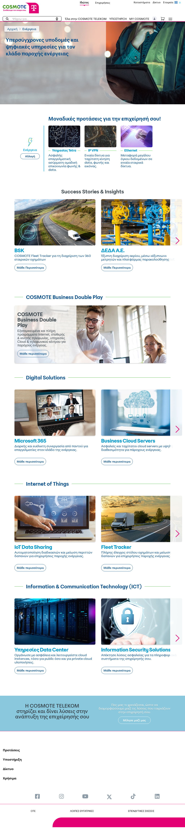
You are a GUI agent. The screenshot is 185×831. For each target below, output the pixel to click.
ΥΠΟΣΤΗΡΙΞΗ (118, 19)
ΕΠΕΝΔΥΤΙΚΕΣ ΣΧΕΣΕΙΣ (141, 810)
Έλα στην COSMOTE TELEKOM (86, 19)
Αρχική (12, 29)
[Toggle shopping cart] (164, 18)
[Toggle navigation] (169, 19)
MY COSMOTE (139, 19)
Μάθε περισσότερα (33, 353)
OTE (33, 810)
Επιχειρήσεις (102, 2)
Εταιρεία (168, 2)
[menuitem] (37, 796)
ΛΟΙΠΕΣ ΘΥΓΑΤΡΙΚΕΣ (82, 810)
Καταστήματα (142, 2)
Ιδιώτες (84, 2)
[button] (154, 18)
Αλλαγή (30, 156)
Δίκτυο (157, 2)
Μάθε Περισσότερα (30, 267)
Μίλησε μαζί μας (134, 720)
